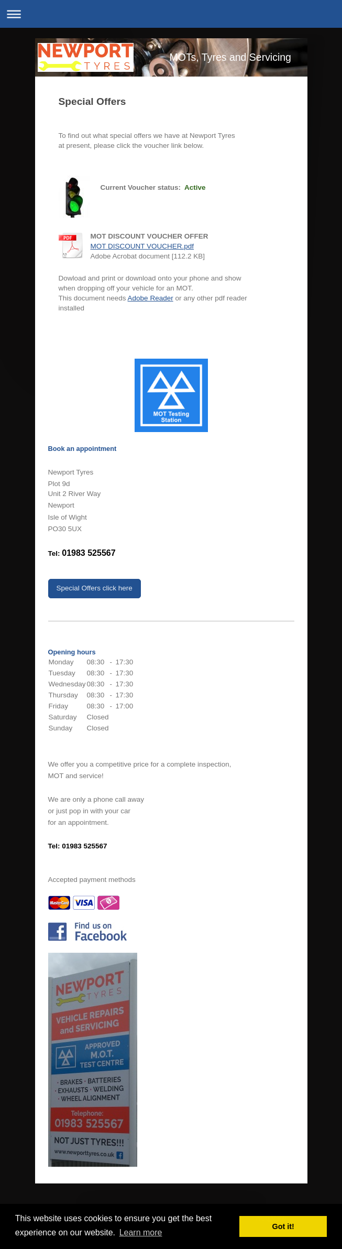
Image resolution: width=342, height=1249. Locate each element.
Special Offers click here (95, 588)
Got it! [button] (283, 1226)
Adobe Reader (150, 298)
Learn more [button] (140, 1232)
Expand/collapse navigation (171, 14)
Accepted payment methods (92, 880)
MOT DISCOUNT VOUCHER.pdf (142, 246)
